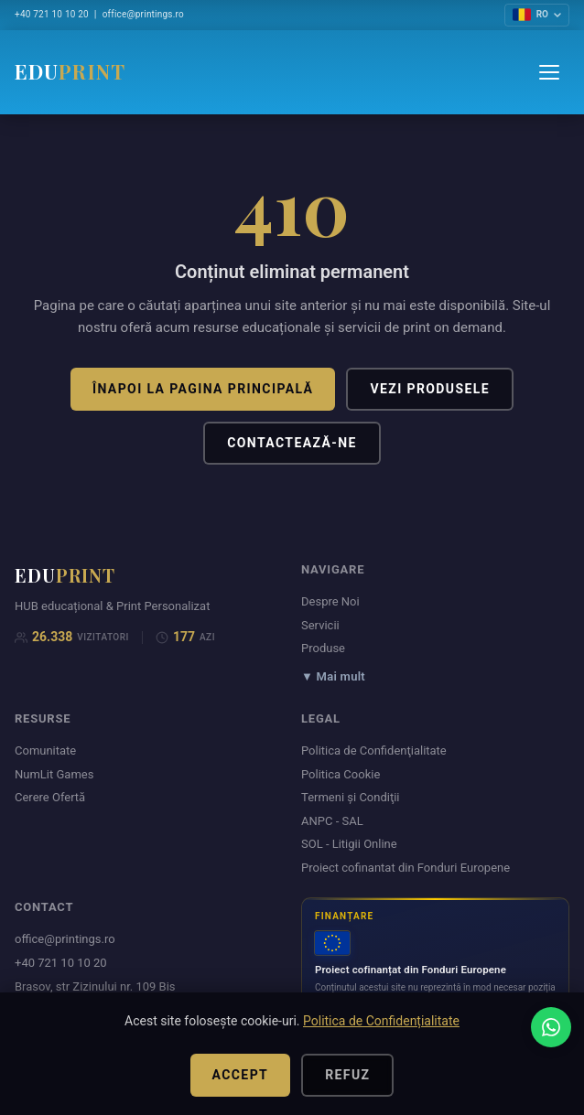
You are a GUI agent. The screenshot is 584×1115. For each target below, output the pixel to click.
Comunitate (45, 750)
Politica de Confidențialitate (381, 1020)
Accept (240, 1074)
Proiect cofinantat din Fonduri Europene (405, 867)
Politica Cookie (340, 774)
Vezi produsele (430, 388)
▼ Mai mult (333, 676)
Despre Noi (330, 601)
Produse (323, 648)
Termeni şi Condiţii (350, 797)
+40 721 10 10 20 (52, 14)
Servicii (320, 625)
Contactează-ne (292, 442)
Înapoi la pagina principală (202, 388)
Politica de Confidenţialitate (374, 750)
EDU (70, 71)
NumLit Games (54, 774)
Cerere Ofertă (50, 797)
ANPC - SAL (332, 821)
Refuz (347, 1074)
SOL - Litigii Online (349, 844)
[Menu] (549, 72)
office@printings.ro (143, 14)
